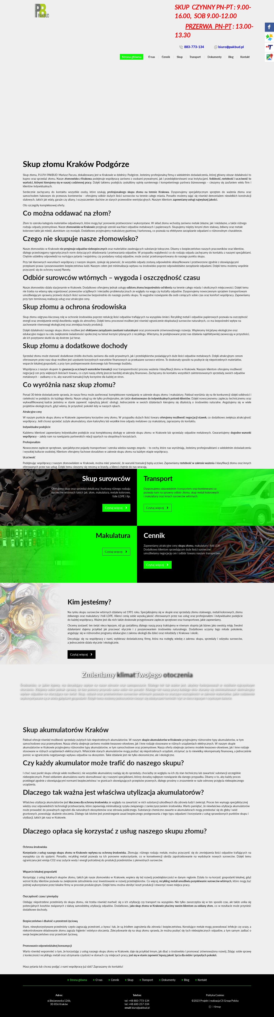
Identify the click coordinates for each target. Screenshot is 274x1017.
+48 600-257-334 (139, 1004)
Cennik (166, 57)
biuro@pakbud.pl (231, 46)
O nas (151, 57)
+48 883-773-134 (139, 1000)
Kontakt (245, 57)
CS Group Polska (229, 1000)
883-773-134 (194, 46)
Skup (180, 57)
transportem (184, 488)
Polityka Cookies (215, 995)
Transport (195, 57)
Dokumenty (214, 57)
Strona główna (131, 57)
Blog (230, 57)
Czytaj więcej (114, 508)
